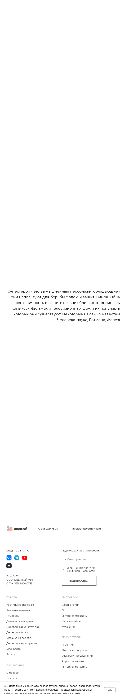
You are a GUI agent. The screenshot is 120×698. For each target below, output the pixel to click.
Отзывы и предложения (77, 655)
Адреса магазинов (73, 661)
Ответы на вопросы (74, 650)
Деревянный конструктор (23, 626)
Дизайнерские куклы (20, 621)
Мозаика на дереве (18, 637)
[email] (88, 559)
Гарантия (68, 644)
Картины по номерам (20, 604)
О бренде (12, 672)
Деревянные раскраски (21, 643)
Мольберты (13, 649)
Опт (64, 610)
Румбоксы (12, 615)
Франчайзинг (70, 604)
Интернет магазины (74, 615)
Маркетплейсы (71, 621)
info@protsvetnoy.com (86, 528)
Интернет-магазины (74, 666)
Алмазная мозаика (18, 610)
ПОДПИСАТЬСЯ (79, 580)
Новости (11, 678)
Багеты (10, 654)
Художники (69, 626)
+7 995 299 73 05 (48, 528)
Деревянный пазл (17, 632)
